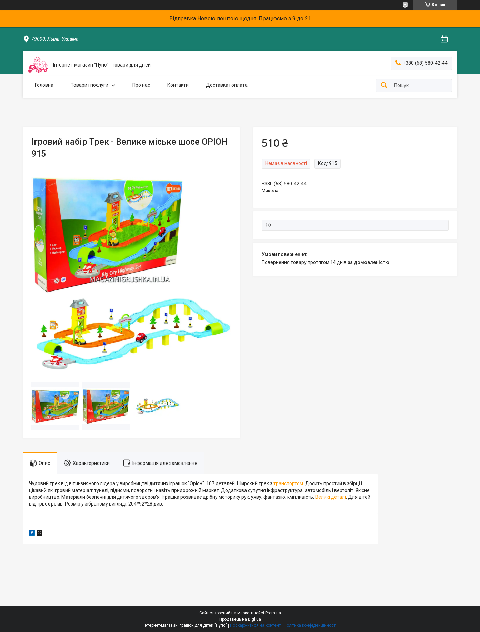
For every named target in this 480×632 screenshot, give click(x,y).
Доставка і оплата (227, 85)
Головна (44, 85)
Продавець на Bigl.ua (240, 619)
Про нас (141, 85)
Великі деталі (330, 497)
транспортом (288, 483)
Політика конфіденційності (310, 625)
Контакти (178, 85)
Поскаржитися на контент (255, 625)
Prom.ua (273, 613)
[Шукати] (384, 85)
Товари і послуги (89, 85)
